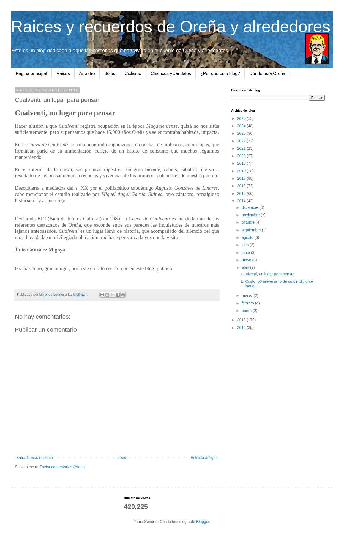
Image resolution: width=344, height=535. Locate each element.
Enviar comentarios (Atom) (62, 467)
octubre (249, 222)
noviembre (251, 215)
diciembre (251, 207)
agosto (248, 237)
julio (246, 245)
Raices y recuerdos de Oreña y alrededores (171, 26)
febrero (248, 303)
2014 (242, 201)
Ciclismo (133, 73)
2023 (242, 133)
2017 (242, 178)
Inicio (121, 457)
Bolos (109, 73)
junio (246, 252)
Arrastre (87, 73)
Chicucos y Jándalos (171, 73)
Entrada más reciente (34, 457)
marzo (247, 295)
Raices (63, 73)
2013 (242, 320)
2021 (242, 148)
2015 (242, 193)
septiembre (252, 230)
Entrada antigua (204, 457)
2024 (242, 126)
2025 (242, 118)
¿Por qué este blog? (220, 73)
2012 (242, 327)
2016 (242, 186)
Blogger (202, 521)
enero (247, 310)
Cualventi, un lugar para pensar (267, 274)
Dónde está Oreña (267, 73)
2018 (242, 171)
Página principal (31, 73)
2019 (242, 163)
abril (246, 267)
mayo (247, 260)
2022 (242, 141)
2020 (242, 156)
